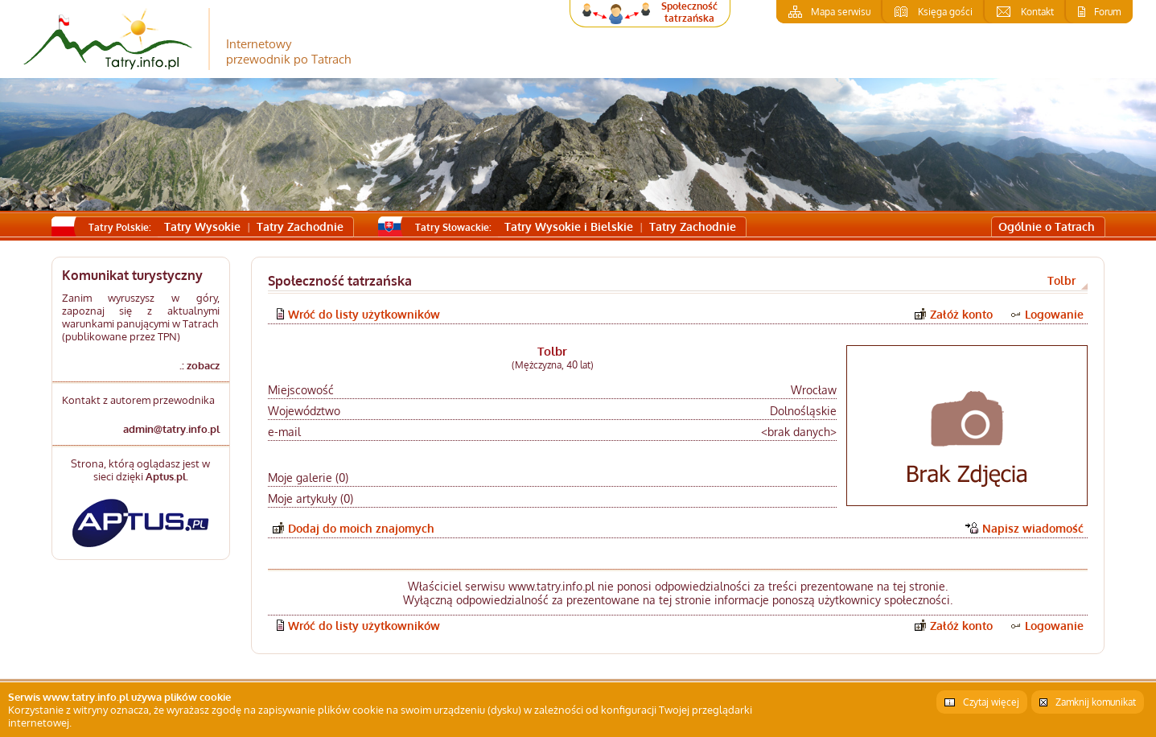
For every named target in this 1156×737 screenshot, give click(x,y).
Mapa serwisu (840, 12)
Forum (1107, 12)
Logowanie (1054, 314)
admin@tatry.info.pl (171, 428)
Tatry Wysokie (202, 226)
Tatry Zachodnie (300, 226)
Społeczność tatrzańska (689, 12)
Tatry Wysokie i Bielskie (568, 226)
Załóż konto (961, 314)
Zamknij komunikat (1095, 702)
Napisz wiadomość (1033, 528)
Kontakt (1037, 12)
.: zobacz (199, 365)
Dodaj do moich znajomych (361, 528)
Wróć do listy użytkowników (364, 314)
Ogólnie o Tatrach (1046, 226)
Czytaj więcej (991, 702)
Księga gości (945, 12)
